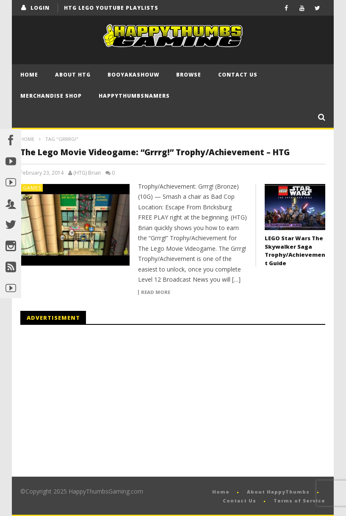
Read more (155, 292)
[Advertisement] (91, 401)
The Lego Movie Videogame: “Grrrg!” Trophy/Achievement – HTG (155, 152)
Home (29, 74)
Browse (188, 74)
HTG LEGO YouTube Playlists (111, 7)
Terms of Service (299, 500)
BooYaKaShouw (133, 74)
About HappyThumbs (278, 492)
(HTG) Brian (87, 173)
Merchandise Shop (51, 95)
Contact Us (237, 74)
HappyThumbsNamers (134, 95)
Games (32, 187)
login (40, 7)
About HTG (73, 74)
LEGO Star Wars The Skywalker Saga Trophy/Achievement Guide (295, 250)
